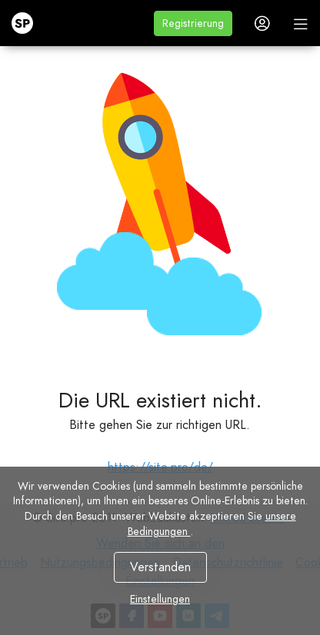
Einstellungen (160, 599)
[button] (193, 23)
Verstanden (160, 567)
